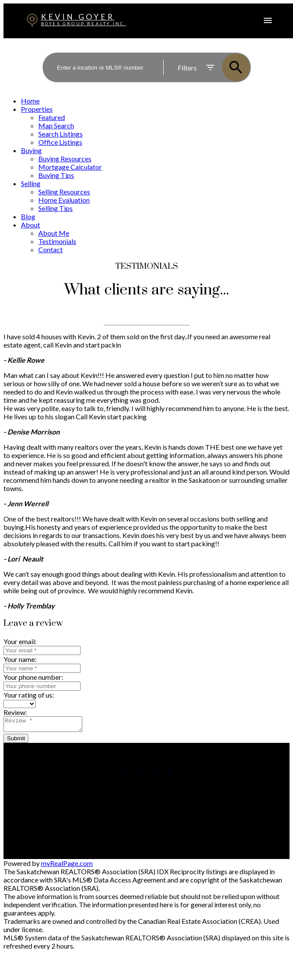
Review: (15, 712)
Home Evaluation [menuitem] (64, 200)
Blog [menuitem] (28, 216)
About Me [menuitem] (53, 233)
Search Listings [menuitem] (60, 134)
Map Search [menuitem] (56, 125)
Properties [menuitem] (37, 109)
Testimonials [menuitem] (57, 241)
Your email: (20, 641)
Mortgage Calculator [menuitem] (70, 167)
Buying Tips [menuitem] (56, 175)
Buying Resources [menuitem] (64, 158)
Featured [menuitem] (51, 117)
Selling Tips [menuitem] (55, 208)
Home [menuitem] (30, 101)
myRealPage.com (67, 866)
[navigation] (146, 175)
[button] (117, 772)
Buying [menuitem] (31, 150)
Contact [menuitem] (50, 249)
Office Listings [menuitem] (60, 142)
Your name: (20, 659)
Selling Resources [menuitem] (64, 191)
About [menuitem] (30, 225)
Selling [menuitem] (30, 183)
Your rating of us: (28, 695)
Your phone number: (33, 677)
